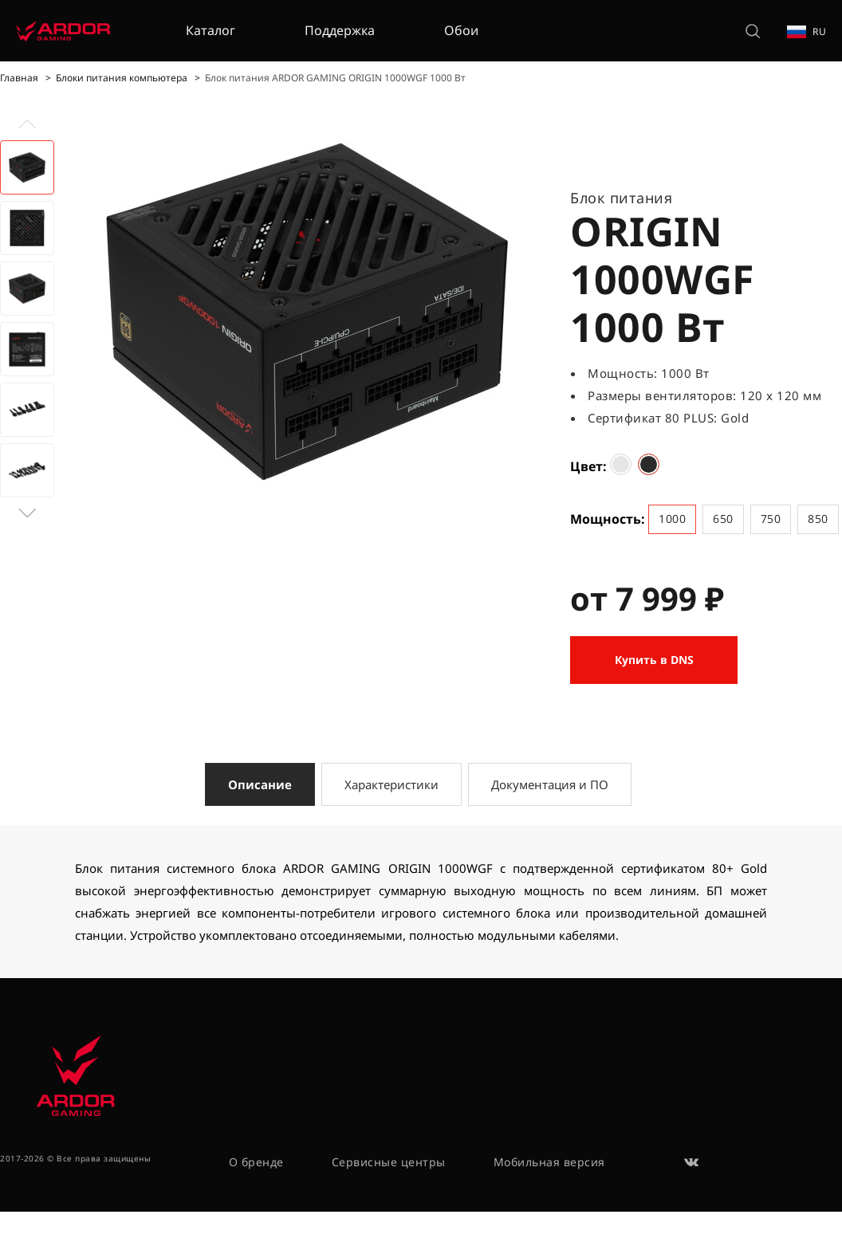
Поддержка (340, 30)
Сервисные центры (389, 1161)
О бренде (256, 1161)
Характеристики (391, 784)
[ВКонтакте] (692, 1162)
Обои (461, 30)
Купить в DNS (654, 659)
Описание (260, 784)
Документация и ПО (549, 784)
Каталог (210, 30)
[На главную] (63, 30)
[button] (27, 513)
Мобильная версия (549, 1161)
